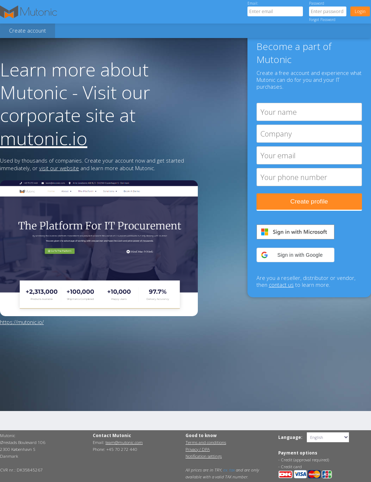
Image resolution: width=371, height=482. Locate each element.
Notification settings (204, 456)
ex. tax (229, 470)
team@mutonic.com (124, 442)
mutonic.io (43, 138)
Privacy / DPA (198, 449)
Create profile (309, 201)
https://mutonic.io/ (22, 322)
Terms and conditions (206, 442)
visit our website (59, 168)
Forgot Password (322, 19)
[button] (295, 255)
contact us (281, 284)
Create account (27, 30)
